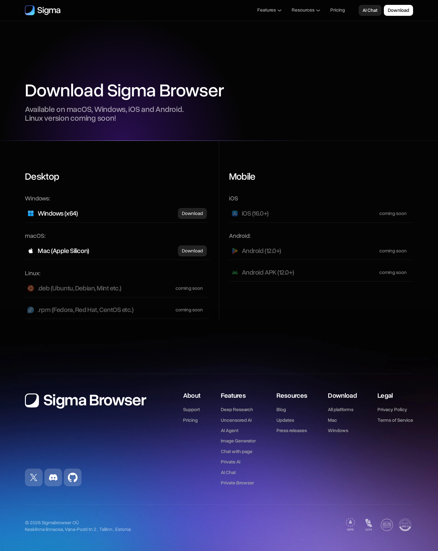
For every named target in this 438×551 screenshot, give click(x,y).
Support (191, 409)
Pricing (337, 10)
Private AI (230, 462)
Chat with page (236, 451)
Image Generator (238, 441)
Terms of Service (395, 420)
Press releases (291, 430)
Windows (338, 430)
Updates (285, 420)
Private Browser (237, 483)
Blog (281, 409)
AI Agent (229, 430)
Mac (332, 420)
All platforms (340, 409)
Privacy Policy (392, 409)
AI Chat (228, 472)
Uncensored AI (236, 420)
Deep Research (237, 409)
